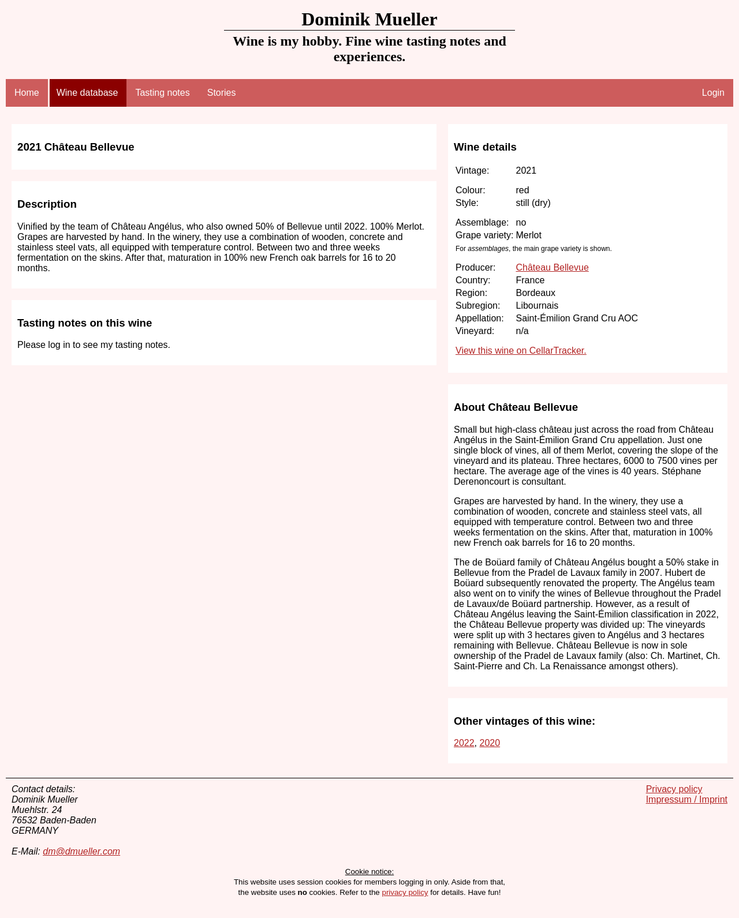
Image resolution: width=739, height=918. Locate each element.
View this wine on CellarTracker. (521, 350)
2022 (464, 743)
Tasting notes (162, 93)
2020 (489, 743)
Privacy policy (674, 789)
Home (26, 93)
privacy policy (405, 892)
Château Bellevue (552, 267)
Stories (221, 93)
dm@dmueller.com (81, 851)
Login (713, 93)
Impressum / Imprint (686, 799)
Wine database (87, 93)
